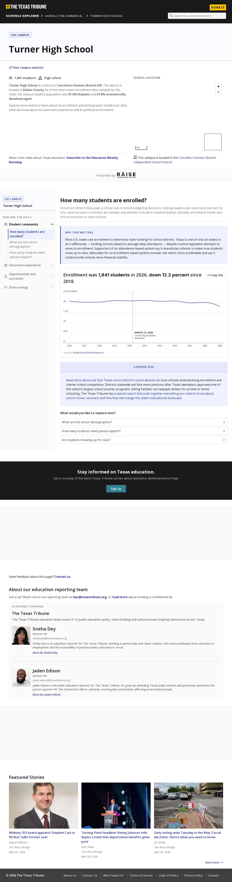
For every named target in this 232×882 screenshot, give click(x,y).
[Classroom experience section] (29, 265)
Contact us (62, 577)
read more (120, 597)
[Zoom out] (218, 92)
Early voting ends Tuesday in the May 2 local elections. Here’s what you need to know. (187, 834)
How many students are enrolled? (27, 234)
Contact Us (89, 875)
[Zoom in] (218, 86)
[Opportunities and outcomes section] (29, 276)
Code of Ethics (168, 875)
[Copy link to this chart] (215, 275)
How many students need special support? (27, 254)
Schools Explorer (22, 16)
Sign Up (116, 489)
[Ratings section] (29, 287)
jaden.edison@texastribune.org (51, 680)
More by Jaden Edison (47, 694)
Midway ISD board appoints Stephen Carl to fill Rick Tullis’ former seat (42, 834)
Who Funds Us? (113, 875)
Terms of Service (141, 875)
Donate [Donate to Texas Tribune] (218, 7)
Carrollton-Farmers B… (64, 16)
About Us (70, 875)
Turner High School (106, 16)
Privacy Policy (193, 875)
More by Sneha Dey (45, 652)
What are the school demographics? (23, 244)
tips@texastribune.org (90, 597)
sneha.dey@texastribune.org (50, 638)
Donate (214, 875)
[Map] (178, 117)
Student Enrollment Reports (87, 352)
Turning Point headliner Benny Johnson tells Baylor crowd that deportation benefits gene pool (115, 837)
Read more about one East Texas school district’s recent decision (111, 380)
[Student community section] (29, 224)
